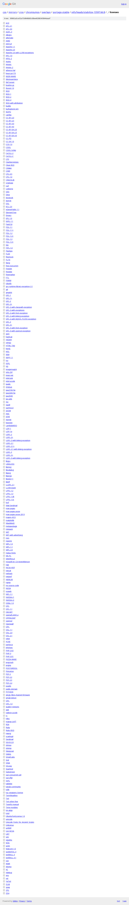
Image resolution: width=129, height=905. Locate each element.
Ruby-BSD (10, 730)
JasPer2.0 (9, 408)
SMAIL (8, 754)
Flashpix (9, 251)
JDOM (8, 411)
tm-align (9, 810)
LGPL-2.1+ (10, 446)
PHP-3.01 (9, 656)
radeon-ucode (11, 712)
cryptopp (9, 183)
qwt (7, 710)
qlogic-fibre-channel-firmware (18, 695)
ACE (7, 23)
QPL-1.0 (9, 704)
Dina (8, 194)
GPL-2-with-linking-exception (17, 316)
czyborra (9, 189)
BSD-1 (8, 94)
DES (7, 192)
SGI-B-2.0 (10, 742)
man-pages (10, 508)
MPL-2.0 (9, 550)
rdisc (8, 718)
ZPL (7, 890)
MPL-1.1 (9, 547)
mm (7, 538)
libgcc (8, 461)
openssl (9, 621)
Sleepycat (10, 751)
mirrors (13, 12)
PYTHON (9, 692)
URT (7, 834)
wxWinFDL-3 (11, 852)
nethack (9, 573)
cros (21, 12)
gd (7, 289)
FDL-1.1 (9, 227)
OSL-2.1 (9, 636)
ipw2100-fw (10, 390)
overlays (46, 12)
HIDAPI (9, 339)
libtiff (8, 482)
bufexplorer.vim (12, 109)
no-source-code (12, 585)
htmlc (8, 348)
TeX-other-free (12, 801)
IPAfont (9, 387)
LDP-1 (8, 428)
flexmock (9, 257)
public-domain (11, 689)
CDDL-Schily (11, 150)
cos (4, 12)
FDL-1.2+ (9, 236)
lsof (7, 502)
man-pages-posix (13, 511)
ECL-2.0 (9, 206)
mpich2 (9, 541)
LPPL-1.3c (10, 499)
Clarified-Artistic (12, 162)
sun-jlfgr (9, 778)
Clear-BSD (10, 165)
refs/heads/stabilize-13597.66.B (88, 12)
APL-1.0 (9, 55)
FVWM (8, 280)
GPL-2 (8, 301)
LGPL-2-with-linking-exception (18, 440)
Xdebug (9, 872)
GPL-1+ (9, 298)
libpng (8, 473)
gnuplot (9, 292)
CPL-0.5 (9, 174)
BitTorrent (10, 82)
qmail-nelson (11, 698)
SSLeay (9, 766)
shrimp (8, 748)
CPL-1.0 (9, 177)
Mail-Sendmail (11, 505)
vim (7, 837)
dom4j (8, 200)
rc (6, 715)
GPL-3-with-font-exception (17, 328)
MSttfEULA (10, 559)
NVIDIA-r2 (10, 600)
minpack (9, 529)
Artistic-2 (9, 67)
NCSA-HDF (10, 567)
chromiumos (33, 12)
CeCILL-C (9, 156)
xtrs (7, 875)
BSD (8, 91)
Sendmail (9, 739)
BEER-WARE (11, 76)
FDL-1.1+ (9, 230)
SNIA (8, 763)
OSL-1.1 (9, 630)
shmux (8, 745)
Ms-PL (8, 556)
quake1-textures (12, 707)
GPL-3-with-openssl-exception (18, 331)
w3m (8, 846)
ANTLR (9, 44)
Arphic (8, 61)
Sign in (123, 4)
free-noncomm (12, 266)
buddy (8, 106)
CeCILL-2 (9, 153)
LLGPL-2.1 (10, 485)
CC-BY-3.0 (10, 123)
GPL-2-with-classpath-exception (19, 307)
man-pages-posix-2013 (15, 514)
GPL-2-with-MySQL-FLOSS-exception (21, 319)
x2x (7, 860)
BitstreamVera (12, 79)
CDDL (8, 147)
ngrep (8, 582)
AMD (8, 41)
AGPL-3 (9, 32)
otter (8, 638)
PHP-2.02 (9, 650)
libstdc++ (9, 479)
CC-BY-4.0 (10, 126)
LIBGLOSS (10, 464)
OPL (7, 627)
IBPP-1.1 (9, 357)
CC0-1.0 (9, 144)
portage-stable (61, 12)
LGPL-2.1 (9, 443)
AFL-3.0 (9, 29)
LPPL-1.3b (10, 496)
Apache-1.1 (10, 47)
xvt (7, 878)
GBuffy (8, 283)
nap (7, 564)
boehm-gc (10, 85)
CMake (9, 168)
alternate (9, 38)
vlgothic (9, 840)
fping (8, 263)
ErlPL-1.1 (9, 221)
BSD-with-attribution (14, 103)
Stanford (9, 769)
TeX (7, 798)
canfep (8, 115)
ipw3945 (9, 396)
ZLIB (8, 884)
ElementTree (11, 212)
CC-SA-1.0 (10, 141)
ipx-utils (9, 399)
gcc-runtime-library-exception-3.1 (19, 286)
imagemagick (11, 369)
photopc (9, 647)
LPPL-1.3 (9, 493)
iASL (7, 351)
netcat (8, 570)
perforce (9, 644)
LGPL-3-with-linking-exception (18, 458)
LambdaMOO (11, 425)
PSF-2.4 (9, 683)
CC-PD (8, 138)
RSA (7, 724)
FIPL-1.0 (9, 248)
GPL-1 (8, 295)
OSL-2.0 (9, 632)
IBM (7, 354)
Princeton (10, 671)
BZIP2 (8, 112)
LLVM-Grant (11, 488)
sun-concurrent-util (13, 775)
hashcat (9, 337)
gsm (7, 334)
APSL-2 (9, 58)
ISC (7, 402)
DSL (7, 203)
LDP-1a (9, 431)
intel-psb (9, 378)
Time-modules (12, 807)
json (124, 901)
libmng (8, 467)
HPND (8, 343)
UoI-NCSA (10, 831)
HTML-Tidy (10, 345)
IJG (7, 366)
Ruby (8, 727)
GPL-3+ (9, 325)
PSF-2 (8, 674)
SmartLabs (10, 757)
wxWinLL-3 (10, 854)
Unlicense (10, 825)
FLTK (8, 260)
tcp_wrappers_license (14, 792)
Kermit (8, 419)
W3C (8, 843)
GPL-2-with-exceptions (15, 310)
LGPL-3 (9, 452)
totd (7, 813)
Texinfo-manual (12, 804)
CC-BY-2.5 (10, 121)
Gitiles (15, 901)
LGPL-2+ (9, 437)
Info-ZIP (9, 372)
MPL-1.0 (9, 544)
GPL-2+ (9, 304)
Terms (29, 901)
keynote (9, 422)
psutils (8, 686)
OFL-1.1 (9, 609)
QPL (7, 701)
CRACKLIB (10, 180)
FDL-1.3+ (9, 242)
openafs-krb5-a (12, 615)
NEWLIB (9, 579)
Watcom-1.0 (11, 849)
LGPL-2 (9, 434)
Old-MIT (9, 612)
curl (7, 186)
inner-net (9, 375)
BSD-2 (8, 97)
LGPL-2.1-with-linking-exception (19, 449)
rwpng (8, 733)
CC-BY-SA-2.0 (11, 129)
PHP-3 (8, 653)
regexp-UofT (11, 721)
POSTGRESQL (11, 668)
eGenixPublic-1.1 (12, 209)
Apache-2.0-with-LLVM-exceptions (20, 52)
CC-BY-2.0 (10, 118)
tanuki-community (13, 786)
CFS (7, 159)
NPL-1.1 (9, 594)
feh (7, 245)
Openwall (9, 624)
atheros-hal (10, 70)
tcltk (7, 789)
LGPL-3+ (9, 455)
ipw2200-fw (10, 393)
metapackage (11, 526)
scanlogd (9, 736)
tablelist (9, 783)
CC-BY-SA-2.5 (11, 132)
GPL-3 (8, 322)
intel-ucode (10, 381)
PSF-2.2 (9, 677)
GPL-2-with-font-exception (17, 313)
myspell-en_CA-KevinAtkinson (18, 561)
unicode (9, 819)
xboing (8, 866)
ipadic (8, 384)
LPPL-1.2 (9, 490)
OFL (7, 606)
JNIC (7, 414)
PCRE (8, 641)
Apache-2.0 (10, 50)
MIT (7, 532)
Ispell (8, 405)
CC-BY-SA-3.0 (11, 135)
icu (7, 360)
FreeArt (9, 268)
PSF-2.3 (9, 680)
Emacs (8, 215)
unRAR (8, 828)
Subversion (10, 772)
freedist (9, 271)
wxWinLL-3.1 (11, 857)
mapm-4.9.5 (11, 517)
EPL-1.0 (9, 218)
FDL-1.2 (9, 233)
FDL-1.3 (9, 239)
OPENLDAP (10, 618)
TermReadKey (12, 795)
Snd (7, 760)
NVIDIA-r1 (10, 597)
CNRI (8, 171)
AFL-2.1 (9, 26)
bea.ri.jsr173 (11, 73)
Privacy (22, 901)
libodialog (10, 470)
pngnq (8, 665)
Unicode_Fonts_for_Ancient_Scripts (20, 822)
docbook (9, 197)
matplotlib (10, 520)
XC (7, 869)
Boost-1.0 (10, 88)
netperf (9, 576)
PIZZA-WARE (11, 659)
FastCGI (9, 224)
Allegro (9, 35)
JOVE (8, 416)
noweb (8, 591)
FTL (7, 277)
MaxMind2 (10, 523)
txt (118, 901)
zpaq (8, 887)
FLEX (8, 254)
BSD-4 (8, 100)
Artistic (8, 64)
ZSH (7, 893)
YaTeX (8, 881)
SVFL (8, 781)
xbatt (8, 863)
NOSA (8, 588)
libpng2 (9, 476)
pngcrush (9, 662)
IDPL (8, 363)
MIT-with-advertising (14, 535)
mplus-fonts (11, 553)
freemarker (10, 274)
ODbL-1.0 (10, 603)
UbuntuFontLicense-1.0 (15, 816)
